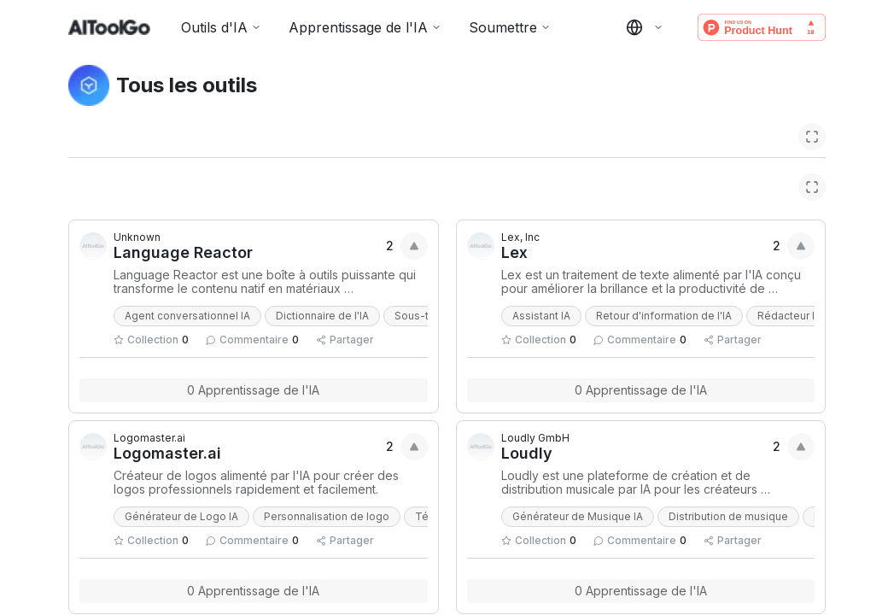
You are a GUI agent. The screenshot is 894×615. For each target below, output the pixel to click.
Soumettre (510, 27)
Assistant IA (541, 315)
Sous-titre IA (425, 315)
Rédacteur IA (789, 315)
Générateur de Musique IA (577, 516)
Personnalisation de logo (326, 516)
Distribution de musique (728, 516)
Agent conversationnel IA (187, 315)
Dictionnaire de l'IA (322, 315)
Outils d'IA (221, 27)
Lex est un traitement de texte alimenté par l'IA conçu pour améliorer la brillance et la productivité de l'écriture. (652, 282)
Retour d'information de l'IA (664, 315)
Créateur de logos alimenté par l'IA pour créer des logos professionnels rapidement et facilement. (258, 482)
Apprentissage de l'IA (365, 27)
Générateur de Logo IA (181, 516)
